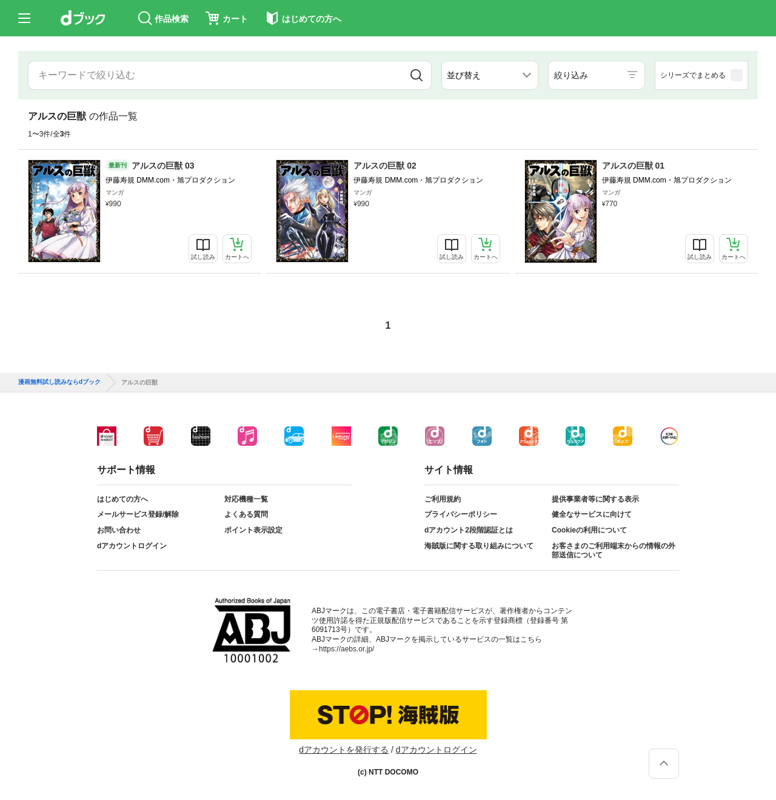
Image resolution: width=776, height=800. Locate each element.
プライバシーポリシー (460, 514)
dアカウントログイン (132, 546)
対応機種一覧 (246, 499)
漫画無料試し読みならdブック (59, 382)
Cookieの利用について (589, 530)
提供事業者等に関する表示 (595, 499)
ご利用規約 (442, 499)
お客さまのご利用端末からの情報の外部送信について (613, 551)
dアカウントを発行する (344, 750)
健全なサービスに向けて (592, 514)
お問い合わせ (119, 530)
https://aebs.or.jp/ (346, 649)
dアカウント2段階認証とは (468, 530)
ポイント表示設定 (253, 530)
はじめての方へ (122, 499)
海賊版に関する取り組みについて (479, 546)
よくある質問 (246, 514)
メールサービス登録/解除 (138, 514)
